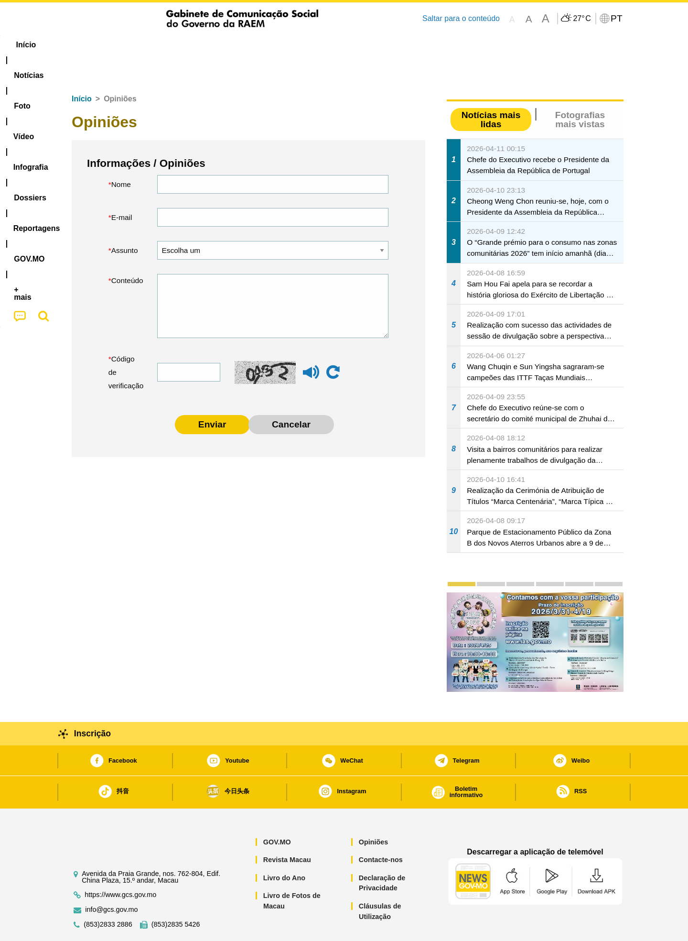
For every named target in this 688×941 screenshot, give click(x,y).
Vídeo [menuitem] (210, 45)
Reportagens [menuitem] (367, 45)
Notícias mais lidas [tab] (491, 90)
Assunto (124, 221)
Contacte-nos (381, 830)
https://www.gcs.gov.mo (120, 865)
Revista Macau (287, 830)
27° (582, 18)
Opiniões (373, 813)
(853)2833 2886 (108, 895)
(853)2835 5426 (175, 895)
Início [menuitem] (84, 45)
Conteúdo (127, 251)
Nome (121, 155)
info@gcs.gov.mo (111, 880)
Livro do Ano (284, 849)
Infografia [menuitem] (256, 45)
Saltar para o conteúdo (461, 18)
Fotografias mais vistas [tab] (580, 90)
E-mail (121, 188)
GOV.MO (277, 813)
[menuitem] (128, 45)
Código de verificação (125, 343)
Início (82, 70)
